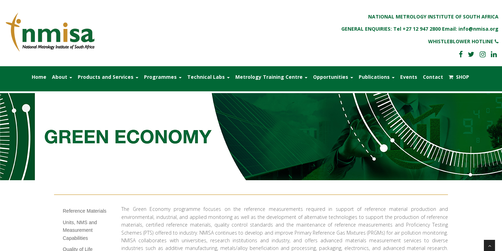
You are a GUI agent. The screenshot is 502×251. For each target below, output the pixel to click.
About (62, 77)
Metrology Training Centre (271, 77)
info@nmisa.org (478, 28)
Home (39, 77)
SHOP (459, 77)
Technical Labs (208, 77)
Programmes (163, 77)
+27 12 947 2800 (422, 28)
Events (408, 77)
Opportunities (333, 77)
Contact (433, 77)
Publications (377, 77)
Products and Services (108, 77)
